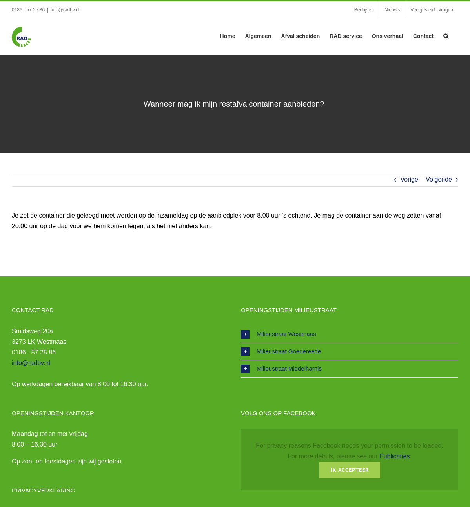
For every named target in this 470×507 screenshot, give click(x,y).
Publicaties (394, 456)
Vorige (409, 179)
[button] (445, 35)
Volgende (439, 179)
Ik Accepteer (350, 469)
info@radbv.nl (65, 10)
